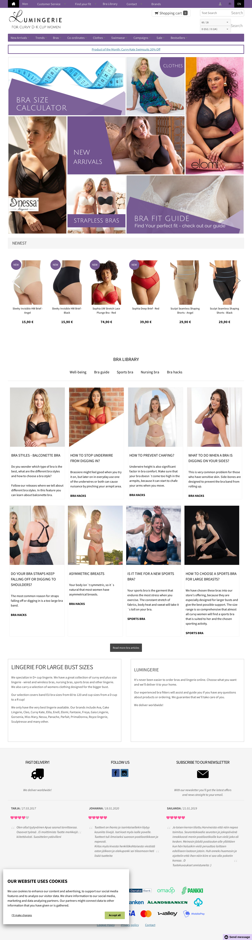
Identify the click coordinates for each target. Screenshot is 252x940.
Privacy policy (130, 923)
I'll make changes (22, 916)
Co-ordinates (76, 38)
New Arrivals (19, 38)
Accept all (115, 916)
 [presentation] (16, 281)
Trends (40, 38)
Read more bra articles (126, 647)
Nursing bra (150, 372)
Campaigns (140, 38)
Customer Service (48, 4)
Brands (156, 4)
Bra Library (110, 4)
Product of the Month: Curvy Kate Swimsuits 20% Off (126, 49)
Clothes (98, 38)
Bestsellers (178, 38)
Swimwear (118, 38)
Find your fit (83, 4)
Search (236, 25)
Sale (159, 38)
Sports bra (125, 372)
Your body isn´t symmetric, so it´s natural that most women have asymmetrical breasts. (91, 589)
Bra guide (101, 372)
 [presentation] (236, 281)
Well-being (78, 372)
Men (25, 4)
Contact (132, 4)
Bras (56, 38)
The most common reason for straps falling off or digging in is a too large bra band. (37, 600)
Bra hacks (174, 372)
